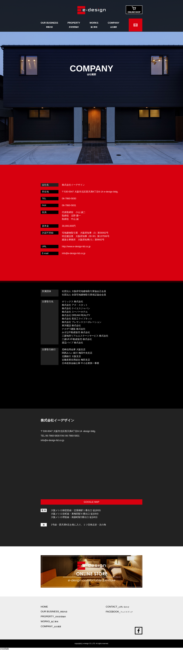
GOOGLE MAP (91, 502)
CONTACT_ (117, 606)
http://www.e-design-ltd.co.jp (76, 246)
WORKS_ (49, 621)
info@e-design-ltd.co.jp (73, 253)
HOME (44, 606)
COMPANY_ (51, 626)
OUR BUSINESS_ (54, 611)
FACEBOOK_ (119, 611)
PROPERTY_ (53, 616)
